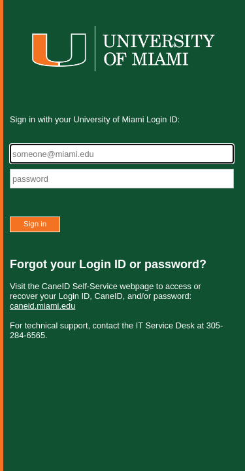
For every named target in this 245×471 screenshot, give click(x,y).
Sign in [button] (35, 224)
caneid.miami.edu (42, 306)
